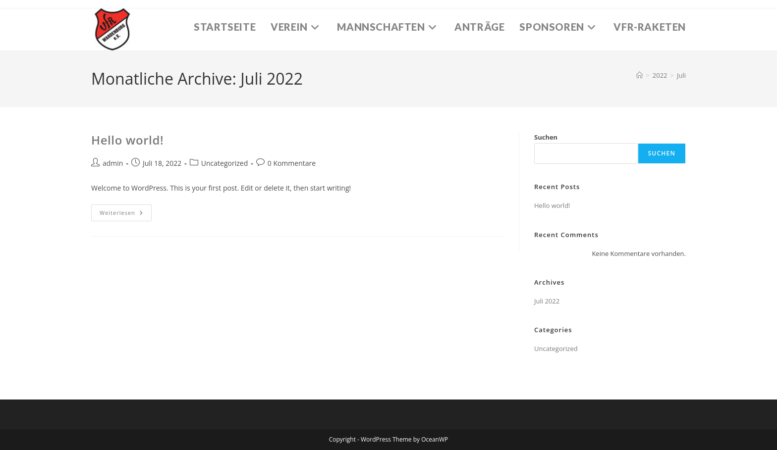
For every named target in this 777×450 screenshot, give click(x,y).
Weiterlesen (126, 214)
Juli (681, 75)
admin (113, 163)
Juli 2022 (546, 301)
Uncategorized (224, 163)
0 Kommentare (292, 163)
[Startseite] (639, 75)
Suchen (545, 137)
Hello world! (127, 140)
